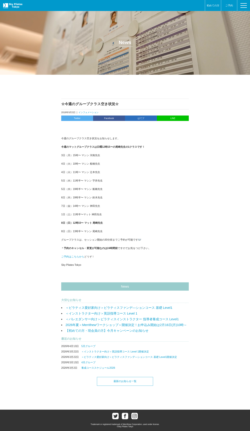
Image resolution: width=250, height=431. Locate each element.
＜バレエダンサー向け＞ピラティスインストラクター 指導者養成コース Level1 (122, 319)
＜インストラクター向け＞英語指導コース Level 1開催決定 (115, 351)
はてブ (141, 118)
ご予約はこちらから (72, 256)
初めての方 (213, 5)
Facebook (109, 118)
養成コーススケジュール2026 (98, 367)
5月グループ (88, 346)
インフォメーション (88, 112)
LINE (172, 118)
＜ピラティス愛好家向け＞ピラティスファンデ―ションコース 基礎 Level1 (119, 307)
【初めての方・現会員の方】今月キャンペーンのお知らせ (107, 330)
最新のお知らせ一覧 (125, 381)
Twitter (77, 118)
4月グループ (88, 362)
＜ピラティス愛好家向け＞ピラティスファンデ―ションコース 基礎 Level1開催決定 (129, 357)
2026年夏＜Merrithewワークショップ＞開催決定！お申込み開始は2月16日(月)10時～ (126, 325)
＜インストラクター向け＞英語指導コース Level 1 (101, 313)
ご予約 (229, 5)
